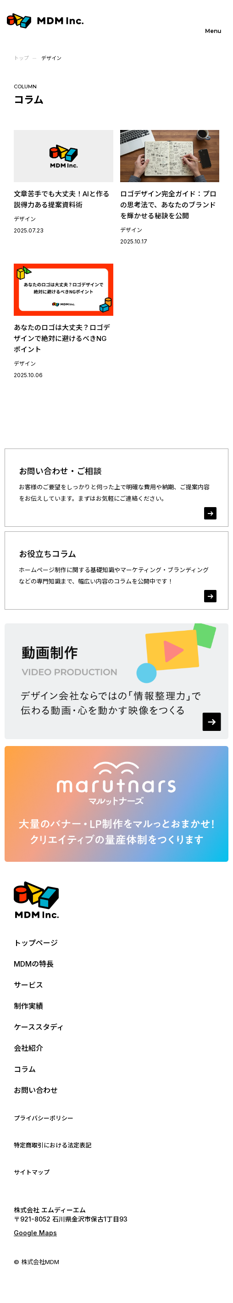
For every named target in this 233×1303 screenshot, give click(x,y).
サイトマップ (32, 1172)
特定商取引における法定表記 (52, 1145)
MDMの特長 (34, 963)
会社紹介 (28, 1048)
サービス (28, 984)
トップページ (36, 942)
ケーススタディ (39, 1027)
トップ (21, 58)
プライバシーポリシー (43, 1118)
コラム (25, 1069)
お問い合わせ (36, 1090)
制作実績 (28, 1006)
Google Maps (35, 1233)
